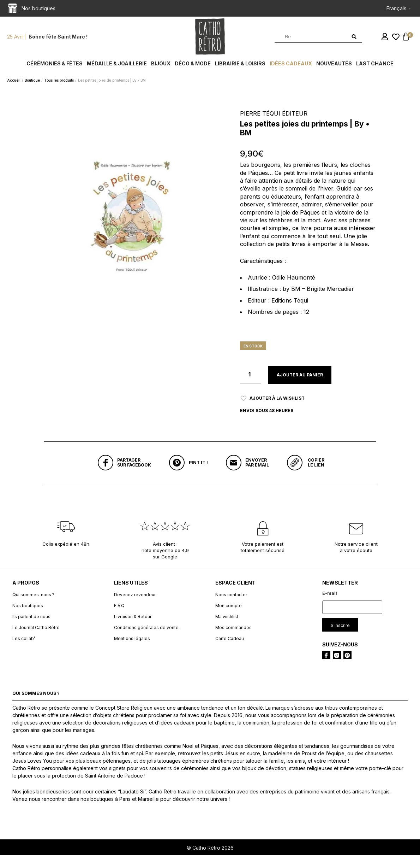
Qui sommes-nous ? (33, 601)
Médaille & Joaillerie (117, 68)
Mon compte (228, 612)
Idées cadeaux (291, 68)
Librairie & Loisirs (240, 68)
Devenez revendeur (135, 601)
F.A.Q (119, 612)
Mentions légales (132, 644)
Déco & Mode (193, 68)
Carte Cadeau (229, 644)
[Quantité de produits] (250, 379)
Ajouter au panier (300, 379)
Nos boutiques (27, 612)
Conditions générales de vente (146, 634)
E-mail (329, 599)
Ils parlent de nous (31, 623)
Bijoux (160, 68)
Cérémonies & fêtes (54, 68)
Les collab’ (23, 644)
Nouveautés (334, 68)
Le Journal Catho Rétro (36, 634)
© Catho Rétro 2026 (210, 854)
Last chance (375, 68)
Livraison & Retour (132, 623)
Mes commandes (233, 634)
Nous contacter (231, 601)
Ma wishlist (226, 623)
